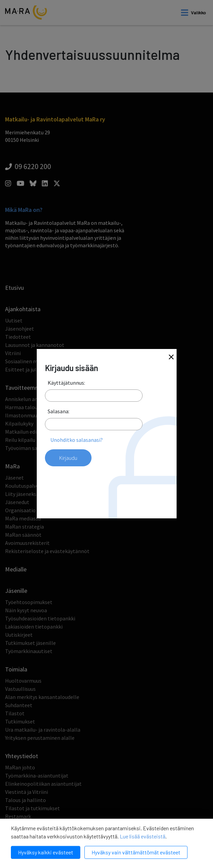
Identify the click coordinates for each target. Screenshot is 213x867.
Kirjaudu (68, 457)
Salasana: (58, 411)
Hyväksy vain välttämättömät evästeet (136, 852)
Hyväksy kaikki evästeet (45, 852)
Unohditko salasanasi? (76, 439)
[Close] (171, 357)
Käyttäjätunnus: (66, 382)
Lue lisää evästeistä (142, 836)
